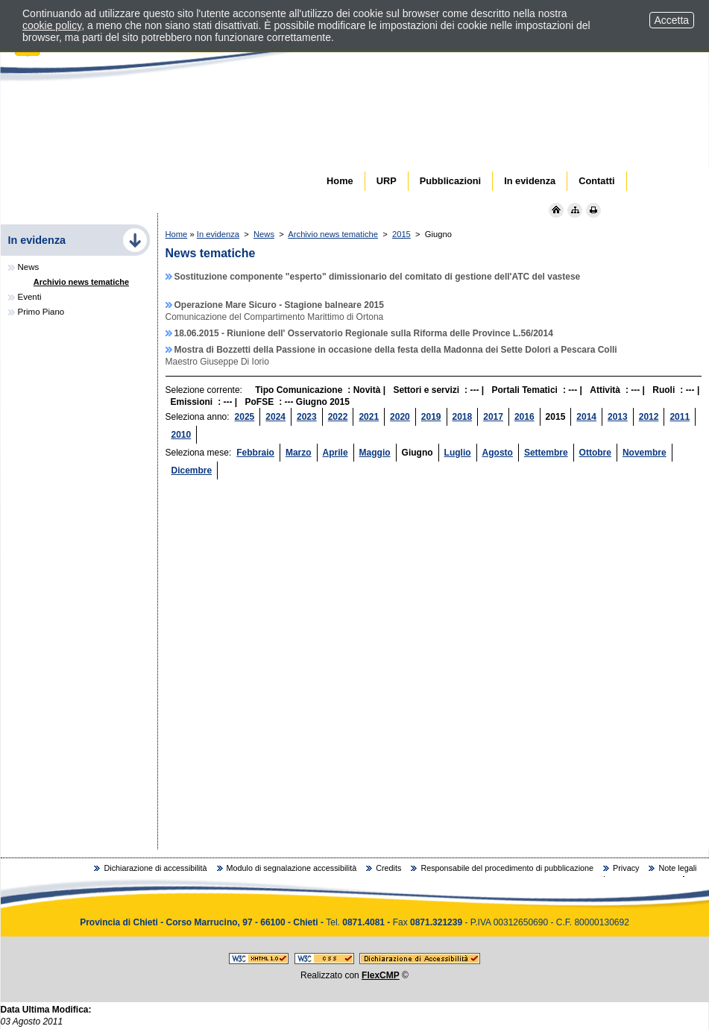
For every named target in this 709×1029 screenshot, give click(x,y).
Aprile (335, 452)
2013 (618, 417)
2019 (431, 417)
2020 (400, 417)
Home (177, 234)
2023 (307, 417)
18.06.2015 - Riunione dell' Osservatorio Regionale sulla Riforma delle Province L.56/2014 (363, 333)
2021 (369, 417)
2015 (401, 234)
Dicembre (191, 470)
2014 (586, 417)
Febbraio (255, 452)
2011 (679, 417)
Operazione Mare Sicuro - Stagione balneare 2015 (279, 305)
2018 (463, 417)
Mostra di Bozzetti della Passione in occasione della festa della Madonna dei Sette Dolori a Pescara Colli (395, 349)
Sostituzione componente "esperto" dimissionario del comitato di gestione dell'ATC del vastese (377, 276)
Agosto (497, 452)
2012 (649, 417)
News (263, 234)
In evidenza (218, 234)
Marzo (299, 452)
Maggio (375, 452)
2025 (245, 417)
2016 (524, 417)
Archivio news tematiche (333, 234)
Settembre (546, 452)
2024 (275, 417)
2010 (181, 434)
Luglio (457, 452)
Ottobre (595, 452)
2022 (338, 417)
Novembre (645, 452)
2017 (493, 417)
